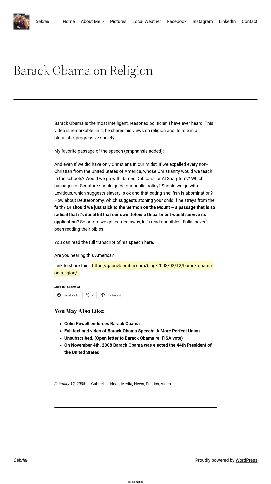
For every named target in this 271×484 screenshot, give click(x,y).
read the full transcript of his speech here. (112, 242)
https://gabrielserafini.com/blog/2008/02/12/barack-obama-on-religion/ (133, 269)
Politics (152, 383)
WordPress (246, 460)
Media (126, 383)
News (139, 383)
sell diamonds (135, 481)
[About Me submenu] (102, 21)
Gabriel (42, 21)
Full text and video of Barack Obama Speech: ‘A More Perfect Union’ (132, 330)
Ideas (114, 383)
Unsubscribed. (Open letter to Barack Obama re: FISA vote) (123, 338)
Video (166, 383)
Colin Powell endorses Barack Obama (102, 323)
